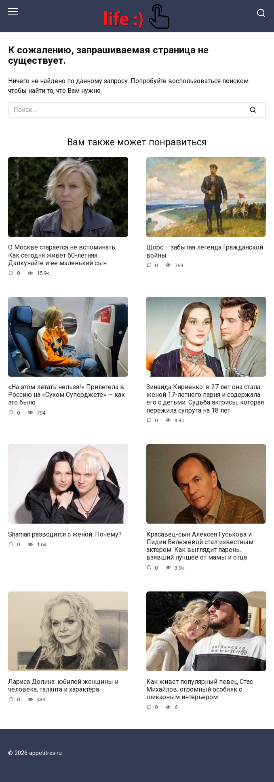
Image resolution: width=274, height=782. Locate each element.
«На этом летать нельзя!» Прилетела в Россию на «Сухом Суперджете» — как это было (66, 394)
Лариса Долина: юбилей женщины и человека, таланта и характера (63, 685)
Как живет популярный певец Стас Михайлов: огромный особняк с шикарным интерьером (199, 688)
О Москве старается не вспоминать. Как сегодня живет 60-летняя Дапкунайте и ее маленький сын (62, 254)
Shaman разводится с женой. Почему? (65, 534)
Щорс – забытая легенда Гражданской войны (204, 251)
